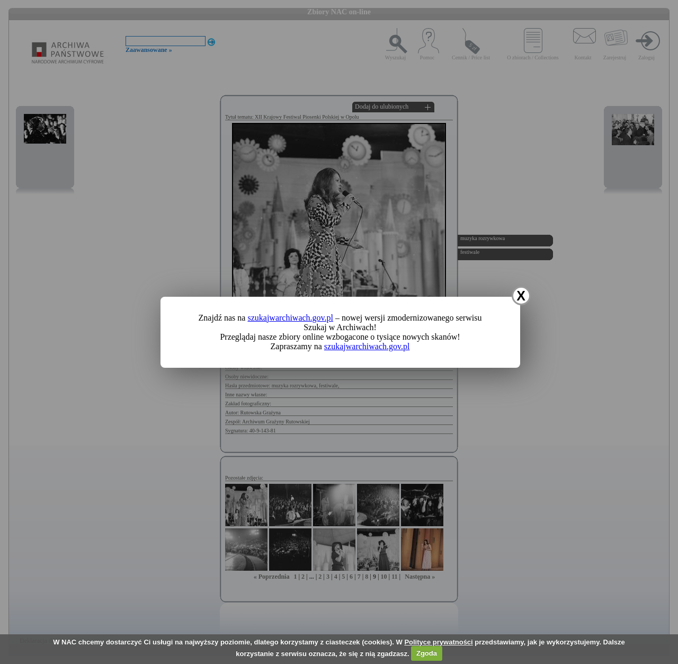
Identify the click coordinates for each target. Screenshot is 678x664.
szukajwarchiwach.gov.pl (290, 317)
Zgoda (426, 653)
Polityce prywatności (438, 642)
